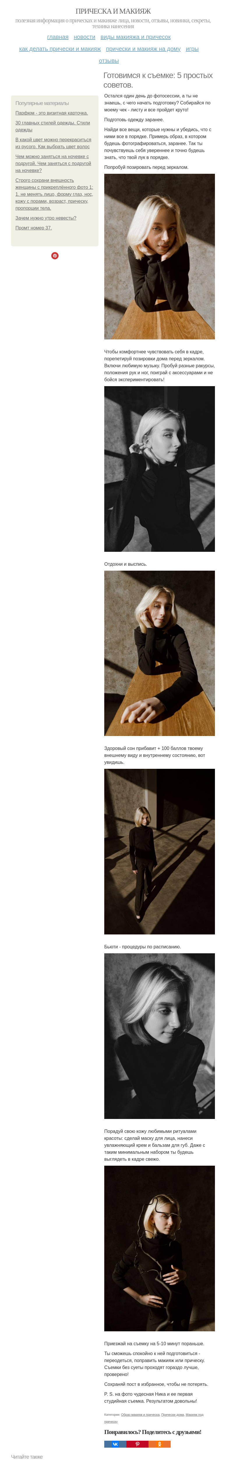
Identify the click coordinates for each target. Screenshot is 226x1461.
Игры (192, 49)
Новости (84, 37)
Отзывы (109, 60)
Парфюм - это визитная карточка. (51, 113)
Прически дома (172, 1414)
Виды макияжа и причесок (135, 37)
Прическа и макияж (113, 11)
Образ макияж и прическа (140, 1414)
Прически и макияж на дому (143, 49)
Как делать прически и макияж (60, 49)
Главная (57, 37)
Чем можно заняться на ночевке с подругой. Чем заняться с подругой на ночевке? (53, 163)
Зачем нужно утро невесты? (45, 218)
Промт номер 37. (33, 227)
